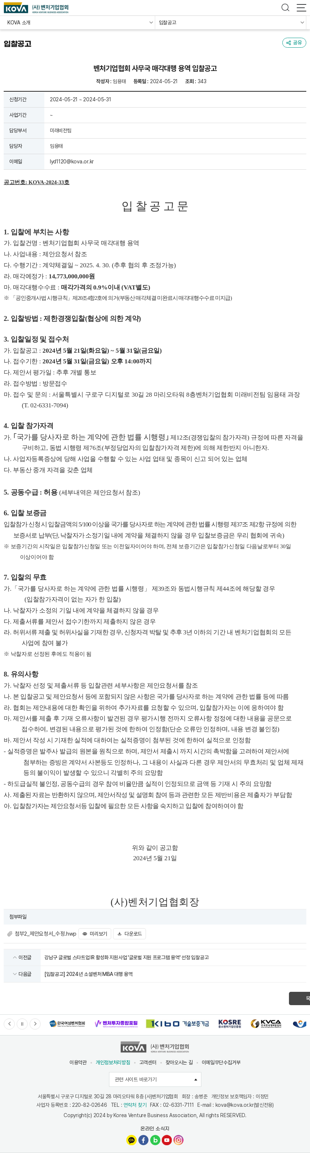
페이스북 (143, 1140)
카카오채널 (131, 1140)
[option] (67, 1023)
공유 (297, 42)
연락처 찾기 (134, 1105)
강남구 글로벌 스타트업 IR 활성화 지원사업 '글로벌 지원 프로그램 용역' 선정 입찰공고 (126, 957)
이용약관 (78, 1062)
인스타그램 (178, 1140)
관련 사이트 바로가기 (158, 1079)
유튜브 (166, 1140)
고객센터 (148, 1062)
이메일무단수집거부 (221, 1062)
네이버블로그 (155, 1140)
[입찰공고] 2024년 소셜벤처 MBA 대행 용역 (88, 974)
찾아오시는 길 (179, 1062)
